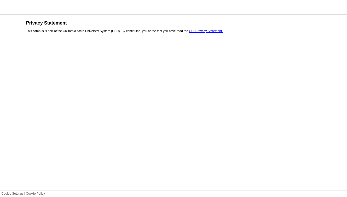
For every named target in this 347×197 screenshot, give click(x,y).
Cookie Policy (35, 193)
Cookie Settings (13, 193)
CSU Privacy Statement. (206, 31)
